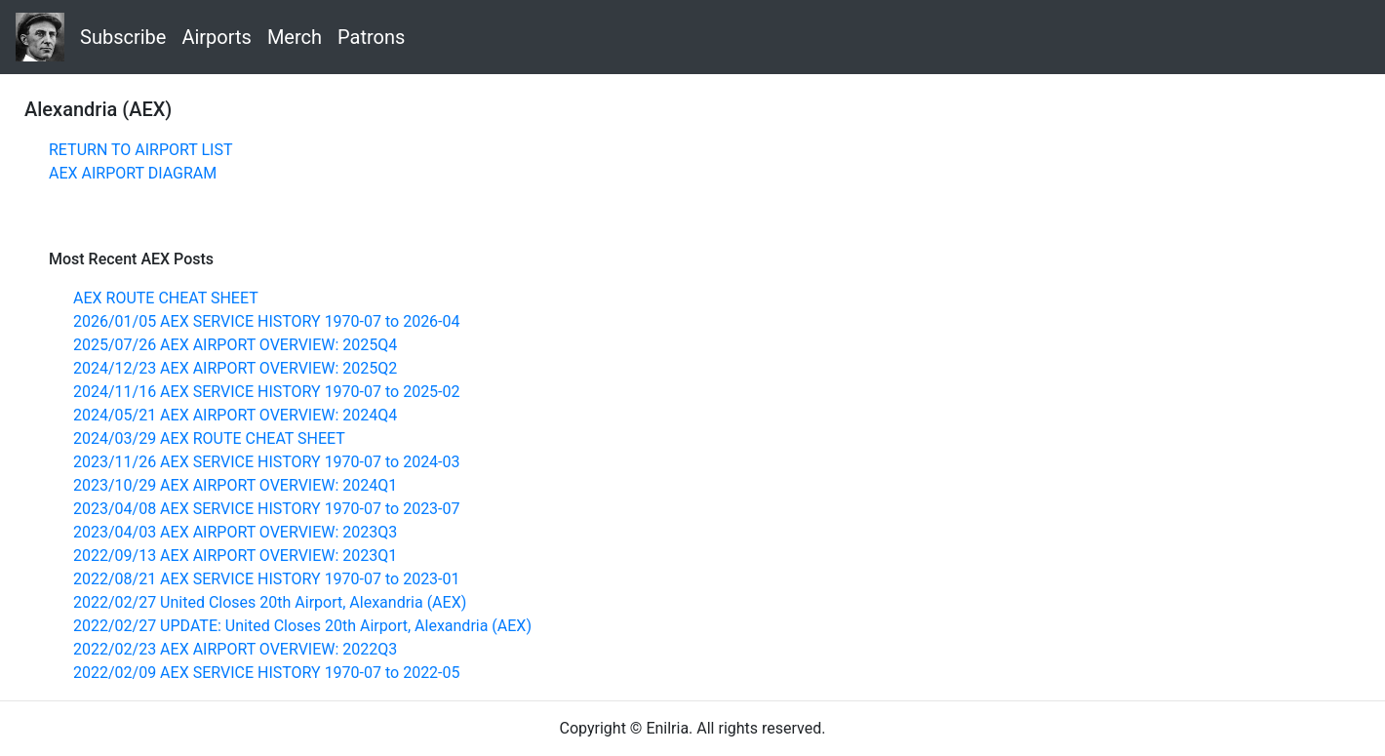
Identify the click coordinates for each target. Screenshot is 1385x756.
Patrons (371, 37)
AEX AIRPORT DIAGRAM (133, 173)
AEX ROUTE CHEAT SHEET (165, 298)
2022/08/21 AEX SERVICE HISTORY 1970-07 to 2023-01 (266, 579)
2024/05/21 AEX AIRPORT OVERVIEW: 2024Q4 (235, 415)
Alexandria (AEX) (98, 109)
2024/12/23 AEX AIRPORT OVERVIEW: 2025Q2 (235, 368)
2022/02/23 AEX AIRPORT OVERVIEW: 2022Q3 (235, 649)
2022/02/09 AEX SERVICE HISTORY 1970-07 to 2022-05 (266, 672)
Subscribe (123, 37)
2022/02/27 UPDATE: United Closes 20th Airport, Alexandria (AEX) (302, 626)
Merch (294, 37)
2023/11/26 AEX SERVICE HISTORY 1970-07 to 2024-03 (266, 462)
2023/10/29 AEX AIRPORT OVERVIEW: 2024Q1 (235, 485)
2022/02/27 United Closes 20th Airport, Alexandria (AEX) (269, 602)
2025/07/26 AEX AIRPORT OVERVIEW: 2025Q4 (235, 345)
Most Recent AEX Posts (131, 259)
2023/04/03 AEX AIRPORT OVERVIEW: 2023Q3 (235, 532)
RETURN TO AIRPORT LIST (140, 149)
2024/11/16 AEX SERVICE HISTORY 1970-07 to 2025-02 (266, 391)
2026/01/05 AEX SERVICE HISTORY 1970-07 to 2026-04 (266, 321)
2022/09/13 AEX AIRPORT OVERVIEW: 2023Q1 (235, 555)
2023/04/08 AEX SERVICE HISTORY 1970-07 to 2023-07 (266, 508)
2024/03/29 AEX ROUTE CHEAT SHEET (209, 438)
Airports (216, 37)
